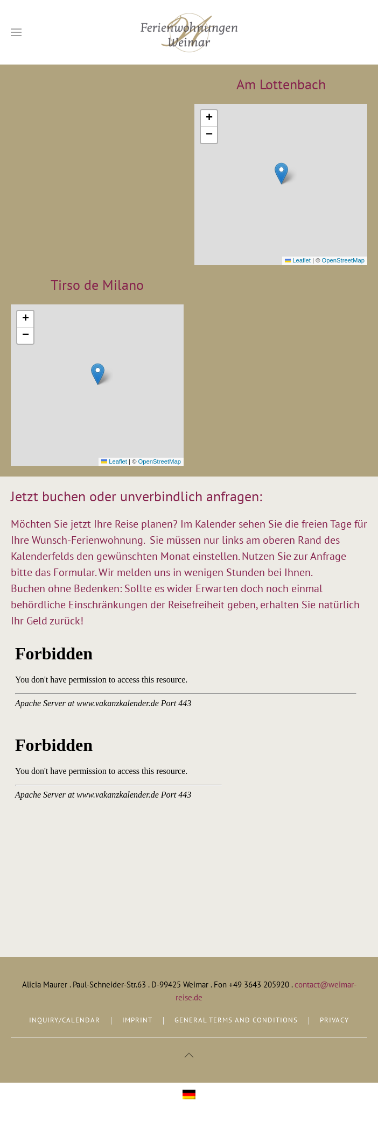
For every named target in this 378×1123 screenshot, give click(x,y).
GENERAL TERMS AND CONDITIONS (236, 1020)
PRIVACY (334, 1020)
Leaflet (298, 260)
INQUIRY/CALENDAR (64, 1020)
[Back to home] (189, 32)
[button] (16, 32)
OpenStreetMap (343, 260)
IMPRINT (137, 1020)
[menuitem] (189, 1095)
